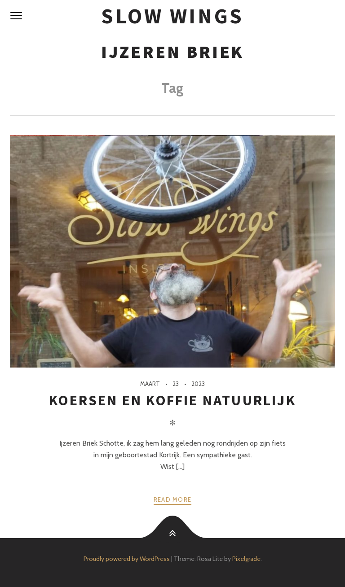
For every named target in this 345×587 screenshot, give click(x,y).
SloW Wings (172, 16)
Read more (173, 499)
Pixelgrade (246, 559)
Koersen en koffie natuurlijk (172, 400)
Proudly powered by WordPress (127, 559)
